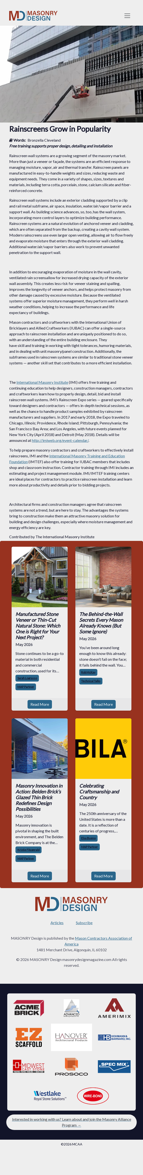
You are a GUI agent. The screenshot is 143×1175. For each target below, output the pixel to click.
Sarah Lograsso (27, 678)
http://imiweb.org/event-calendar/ (60, 440)
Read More (39, 704)
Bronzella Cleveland (44, 140)
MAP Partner (25, 687)
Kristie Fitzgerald (28, 850)
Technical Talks (90, 681)
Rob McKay (88, 672)
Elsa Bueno (88, 838)
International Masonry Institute (42, 382)
